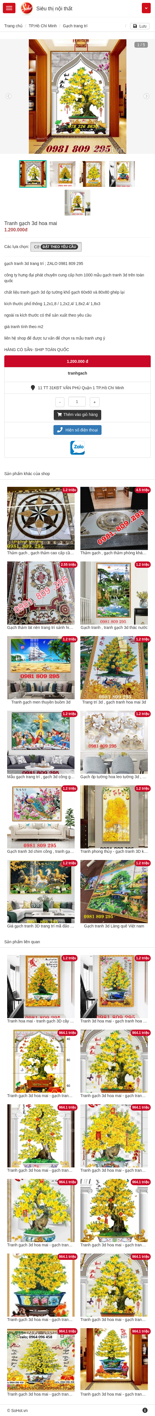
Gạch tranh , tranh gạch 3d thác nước (114, 627)
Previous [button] (8, 96)
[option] (77, 96)
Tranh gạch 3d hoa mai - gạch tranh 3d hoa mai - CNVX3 (58, 1245)
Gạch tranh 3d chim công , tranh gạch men (45, 851)
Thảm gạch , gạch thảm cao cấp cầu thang (45, 553)
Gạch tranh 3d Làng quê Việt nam (114, 926)
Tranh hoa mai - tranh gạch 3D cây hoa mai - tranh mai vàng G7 (64, 1021)
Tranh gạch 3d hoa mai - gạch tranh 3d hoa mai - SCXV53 (59, 1095)
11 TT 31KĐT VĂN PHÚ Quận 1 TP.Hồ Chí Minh (77, 388)
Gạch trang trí (75, 26)
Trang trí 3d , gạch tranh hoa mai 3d (114, 702)
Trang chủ (13, 26)
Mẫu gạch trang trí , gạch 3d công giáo (41, 776)
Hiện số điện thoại (77, 430)
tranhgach (77, 373)
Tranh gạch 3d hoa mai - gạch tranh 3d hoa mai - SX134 (57, 1319)
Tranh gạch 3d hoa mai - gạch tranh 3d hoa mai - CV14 (56, 1394)
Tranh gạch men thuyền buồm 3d (40, 702)
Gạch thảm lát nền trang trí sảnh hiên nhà (44, 627)
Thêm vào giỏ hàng (77, 414)
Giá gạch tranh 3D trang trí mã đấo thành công (48, 926)
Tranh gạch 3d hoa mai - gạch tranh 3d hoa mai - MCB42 (58, 1170)
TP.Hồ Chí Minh (43, 26)
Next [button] (146, 96)
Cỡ (56, 246)
